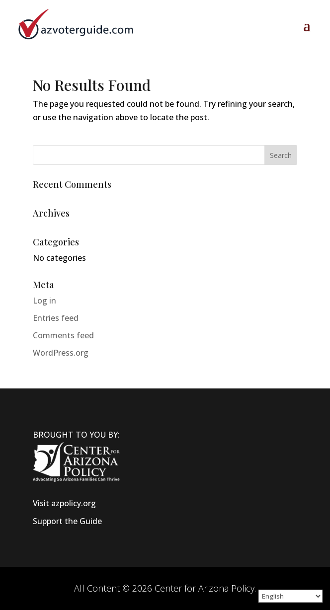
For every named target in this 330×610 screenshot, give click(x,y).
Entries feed (56, 317)
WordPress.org (60, 352)
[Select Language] (290, 596)
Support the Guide (67, 521)
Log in (44, 300)
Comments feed (63, 335)
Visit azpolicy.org (64, 503)
